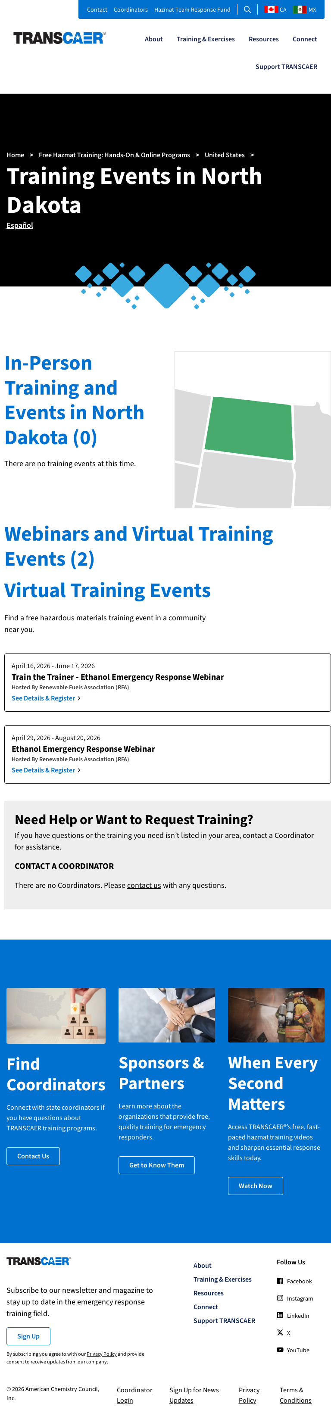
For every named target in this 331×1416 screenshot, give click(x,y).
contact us (144, 885)
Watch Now (255, 1186)
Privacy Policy (102, 1354)
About (154, 39)
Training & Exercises (206, 39)
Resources (264, 39)
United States (225, 155)
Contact (97, 10)
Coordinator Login (135, 1395)
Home (15, 155)
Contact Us (33, 1156)
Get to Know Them (156, 1165)
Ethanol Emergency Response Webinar (83, 749)
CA (275, 10)
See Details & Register (43, 698)
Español (19, 225)
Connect (305, 39)
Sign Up (28, 1336)
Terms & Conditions (296, 1395)
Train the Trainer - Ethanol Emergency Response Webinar (118, 677)
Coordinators (131, 10)
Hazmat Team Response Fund (192, 10)
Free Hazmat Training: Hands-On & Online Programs (114, 155)
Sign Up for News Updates (194, 1395)
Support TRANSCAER (286, 67)
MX (304, 10)
